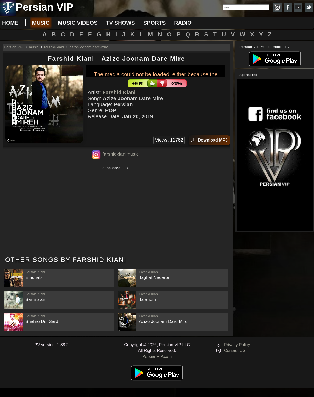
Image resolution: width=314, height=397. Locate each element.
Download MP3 (209, 140)
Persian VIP (13, 47)
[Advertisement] (116, 211)
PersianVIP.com (157, 356)
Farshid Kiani (119, 92)
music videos (77, 23)
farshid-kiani (54, 47)
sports (154, 23)
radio (183, 23)
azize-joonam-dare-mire (89, 47)
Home (10, 23)
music (40, 23)
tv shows (120, 23)
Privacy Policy (237, 345)
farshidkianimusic (121, 154)
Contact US (234, 350)
